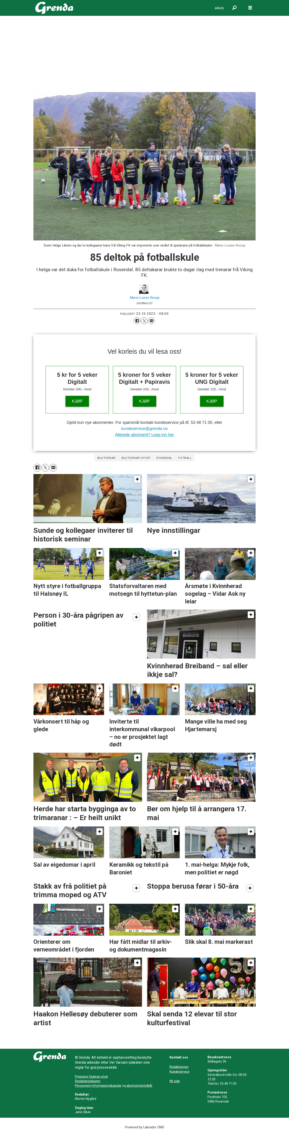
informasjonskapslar (106, 1085)
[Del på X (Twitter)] (144, 320)
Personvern (83, 1085)
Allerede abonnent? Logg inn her (144, 434)
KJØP (77, 401)
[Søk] (234, 8)
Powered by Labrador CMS (144, 1127)
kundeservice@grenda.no (144, 428)
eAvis (219, 8)
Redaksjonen (179, 1067)
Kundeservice (179, 1072)
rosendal (164, 458)
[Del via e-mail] (151, 320)
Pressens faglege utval (91, 1076)
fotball (185, 458)
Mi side (175, 1081)
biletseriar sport (136, 458)
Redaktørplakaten (87, 1081)
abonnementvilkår (139, 1085)
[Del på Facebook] (137, 320)
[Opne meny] (250, 8)
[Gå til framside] (54, 8)
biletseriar (106, 458)
